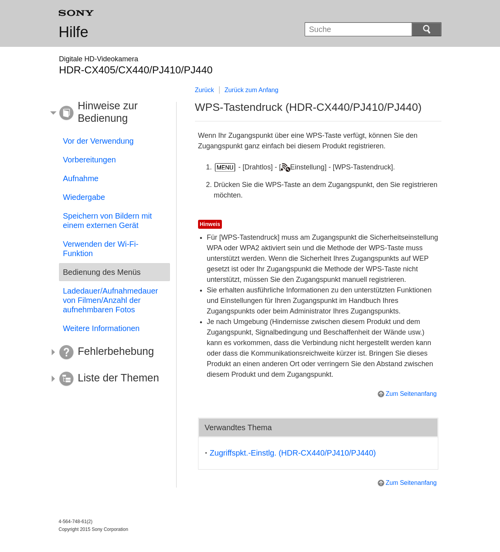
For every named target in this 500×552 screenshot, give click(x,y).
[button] (108, 113)
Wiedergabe (84, 197)
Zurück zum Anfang (252, 90)
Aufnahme (80, 178)
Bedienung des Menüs (102, 272)
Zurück (204, 90)
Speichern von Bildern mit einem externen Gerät (107, 221)
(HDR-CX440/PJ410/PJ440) (293, 453)
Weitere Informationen (101, 328)
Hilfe (73, 32)
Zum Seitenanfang (411, 393)
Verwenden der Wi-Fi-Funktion (100, 249)
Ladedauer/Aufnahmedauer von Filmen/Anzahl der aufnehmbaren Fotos (110, 300)
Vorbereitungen (89, 159)
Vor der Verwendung (98, 141)
